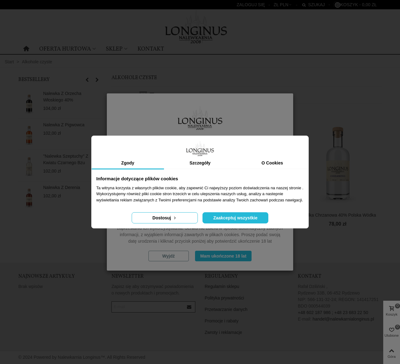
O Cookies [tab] (272, 162)
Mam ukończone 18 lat (223, 256)
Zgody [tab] (127, 162)
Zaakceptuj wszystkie (235, 217)
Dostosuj (164, 217)
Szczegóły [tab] (200, 162)
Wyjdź (168, 256)
